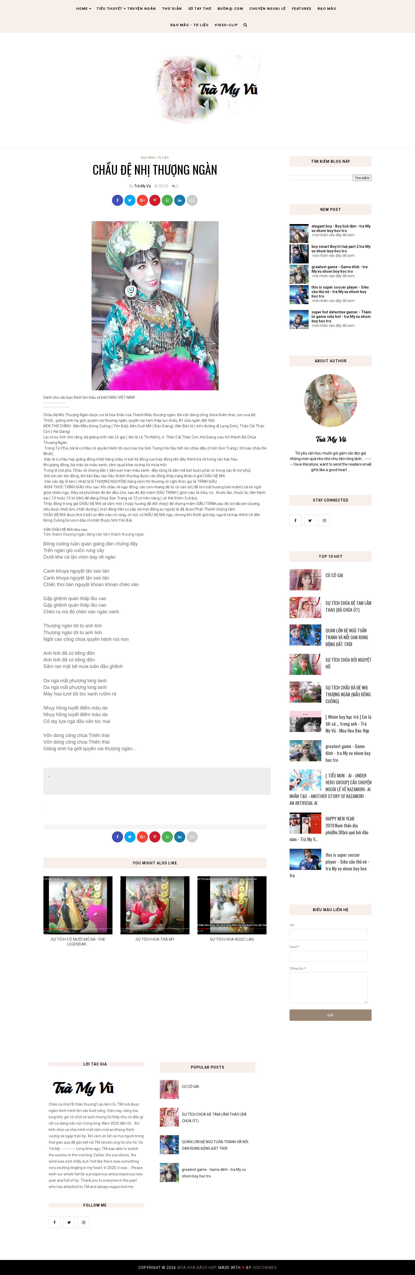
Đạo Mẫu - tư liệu (189, 25)
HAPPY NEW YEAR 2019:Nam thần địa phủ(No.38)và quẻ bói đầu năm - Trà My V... (329, 828)
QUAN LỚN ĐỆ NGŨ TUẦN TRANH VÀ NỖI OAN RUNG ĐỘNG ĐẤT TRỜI (347, 637)
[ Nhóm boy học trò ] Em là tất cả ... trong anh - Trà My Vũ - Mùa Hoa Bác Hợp (348, 723)
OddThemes (264, 1267)
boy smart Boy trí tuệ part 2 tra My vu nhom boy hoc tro (341, 248)
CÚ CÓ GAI (334, 575)
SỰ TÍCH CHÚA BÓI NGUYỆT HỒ (349, 663)
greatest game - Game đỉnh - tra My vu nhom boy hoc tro (340, 269)
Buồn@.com (230, 9)
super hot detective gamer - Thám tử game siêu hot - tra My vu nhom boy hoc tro (341, 316)
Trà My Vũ (142, 186)
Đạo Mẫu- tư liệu (155, 157)
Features (302, 9)
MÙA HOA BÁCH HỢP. (197, 1267)
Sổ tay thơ (199, 9)
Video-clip (226, 25)
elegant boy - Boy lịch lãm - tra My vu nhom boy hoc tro (341, 228)
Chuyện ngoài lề (267, 9)
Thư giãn (172, 9)
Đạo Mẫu (327, 9)
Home (84, 9)
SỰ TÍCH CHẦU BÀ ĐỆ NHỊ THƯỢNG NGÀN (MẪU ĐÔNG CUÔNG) (348, 694)
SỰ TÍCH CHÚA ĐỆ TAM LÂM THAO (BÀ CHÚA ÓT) (348, 606)
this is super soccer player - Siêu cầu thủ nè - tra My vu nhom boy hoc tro (340, 291)
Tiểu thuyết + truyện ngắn (126, 9)
